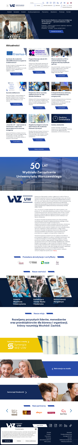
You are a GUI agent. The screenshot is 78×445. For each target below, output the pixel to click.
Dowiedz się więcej (56, 31)
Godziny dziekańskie (57, 125)
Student (49, 434)
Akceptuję (7, 441)
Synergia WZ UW (67, 436)
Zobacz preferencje (31, 441)
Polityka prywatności (66, 441)
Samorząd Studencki (17, 392)
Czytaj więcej (16, 74)
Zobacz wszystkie (39, 149)
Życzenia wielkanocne (13, 93)
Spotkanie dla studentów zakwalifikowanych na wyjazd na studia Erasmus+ (16, 60)
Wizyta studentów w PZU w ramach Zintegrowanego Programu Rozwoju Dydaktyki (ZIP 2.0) (60, 61)
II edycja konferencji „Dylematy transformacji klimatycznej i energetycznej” (61, 94)
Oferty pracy (47, 441)
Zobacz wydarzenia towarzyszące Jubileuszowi (39, 182)
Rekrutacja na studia (61, 368)
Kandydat (69, 432)
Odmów (19, 441)
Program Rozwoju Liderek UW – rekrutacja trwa (38, 60)
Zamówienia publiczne (45, 439)
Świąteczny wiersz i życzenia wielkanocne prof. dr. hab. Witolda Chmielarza (37, 94)
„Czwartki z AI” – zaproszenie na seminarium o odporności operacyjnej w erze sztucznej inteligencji (16, 127)
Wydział (49, 432)
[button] (35, 429)
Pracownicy (48, 436)
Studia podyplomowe (66, 434)
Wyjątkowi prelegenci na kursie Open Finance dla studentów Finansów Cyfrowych (38, 126)
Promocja (48, 438)
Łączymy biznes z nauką (17, 341)
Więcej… (55, 250)
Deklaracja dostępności (66, 439)
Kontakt (70, 438)
